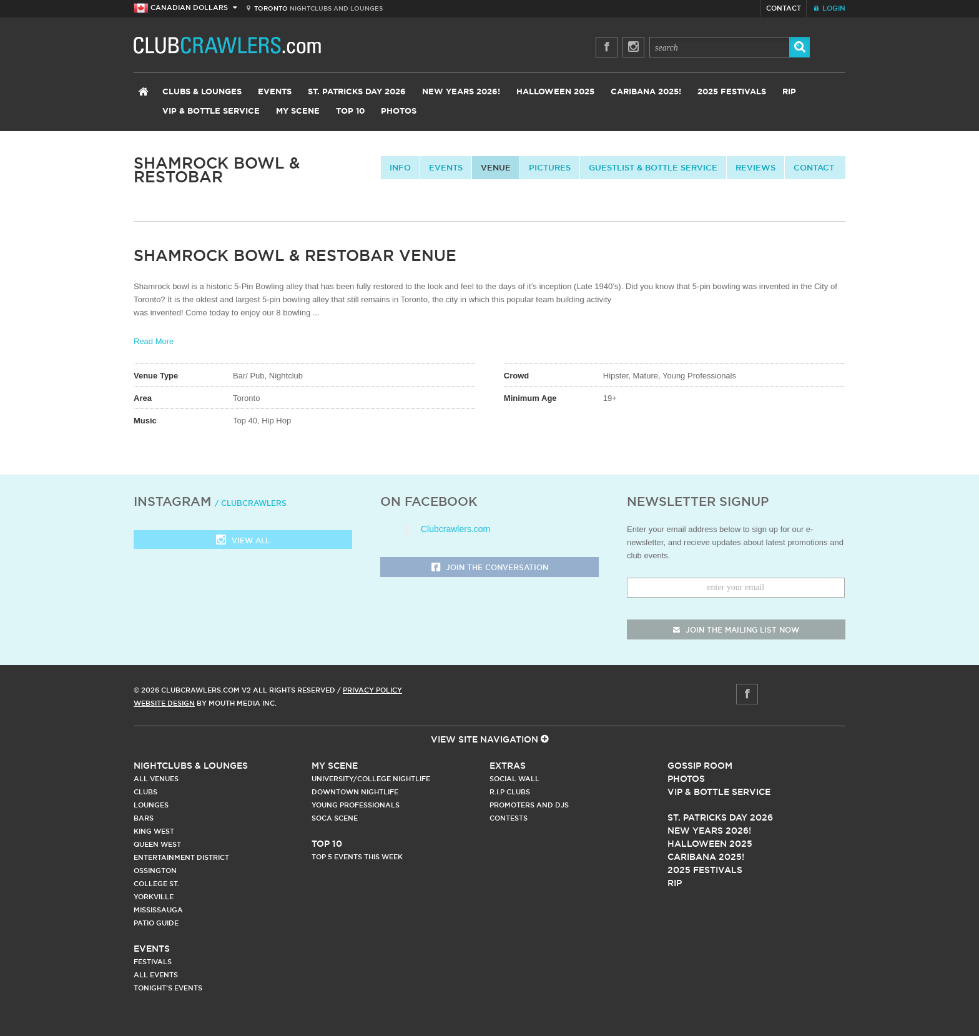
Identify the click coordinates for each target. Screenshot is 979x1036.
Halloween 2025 (555, 92)
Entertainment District (181, 857)
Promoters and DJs (529, 805)
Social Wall (514, 778)
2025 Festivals (731, 92)
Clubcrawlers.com (455, 529)
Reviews (755, 167)
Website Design (164, 703)
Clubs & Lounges (202, 92)
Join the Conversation (489, 568)
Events (275, 92)
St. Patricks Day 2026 (357, 92)
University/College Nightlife (371, 778)
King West (154, 831)
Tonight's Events (168, 988)
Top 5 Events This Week (357, 857)
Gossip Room (699, 766)
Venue (496, 167)
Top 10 (350, 111)
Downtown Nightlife (355, 792)
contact (814, 167)
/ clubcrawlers (251, 503)
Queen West (157, 844)
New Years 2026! (461, 92)
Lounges (151, 805)
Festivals (153, 961)
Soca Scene (335, 818)
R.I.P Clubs (510, 792)
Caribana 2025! (646, 92)
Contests (509, 818)
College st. (156, 883)
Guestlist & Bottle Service (653, 167)
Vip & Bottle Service (718, 792)
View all (243, 541)
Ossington (155, 870)
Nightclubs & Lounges (191, 766)
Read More (154, 341)
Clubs (145, 792)
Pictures (550, 167)
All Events (156, 975)
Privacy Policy (372, 690)
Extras (508, 766)
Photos (398, 111)
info (400, 167)
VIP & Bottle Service (211, 111)
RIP (789, 92)
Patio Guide (156, 923)
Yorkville (154, 896)
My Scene (298, 111)
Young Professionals (356, 805)
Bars (144, 818)
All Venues (156, 778)
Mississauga (158, 910)
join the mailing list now (736, 630)
